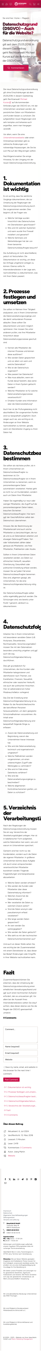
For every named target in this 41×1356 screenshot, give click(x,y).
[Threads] (27, 1179)
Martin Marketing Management (22, 1339)
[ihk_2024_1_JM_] (8, 1317)
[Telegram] (22, 1179)
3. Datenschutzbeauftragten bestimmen (21, 1096)
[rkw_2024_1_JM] (8, 1289)
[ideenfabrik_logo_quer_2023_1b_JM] (20, 3)
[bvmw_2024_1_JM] (8, 1303)
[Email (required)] (20, 1053)
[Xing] (36, 1179)
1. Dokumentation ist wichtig (17, 1087)
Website (11, 1156)
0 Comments (11, 1115)
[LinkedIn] (14, 1179)
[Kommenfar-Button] (16, 68)
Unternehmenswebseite (13, 137)
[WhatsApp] (18, 1179)
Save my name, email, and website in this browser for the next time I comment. (20, 1070)
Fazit (7, 1110)
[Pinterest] (31, 1179)
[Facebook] (5, 1179)
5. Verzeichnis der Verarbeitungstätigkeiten (21, 1106)
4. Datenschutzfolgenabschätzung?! (21, 1101)
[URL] (20, 1059)
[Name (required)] (20, 1046)
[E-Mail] (5, 1183)
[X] (10, 1179)
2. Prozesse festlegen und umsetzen (21, 1092)
